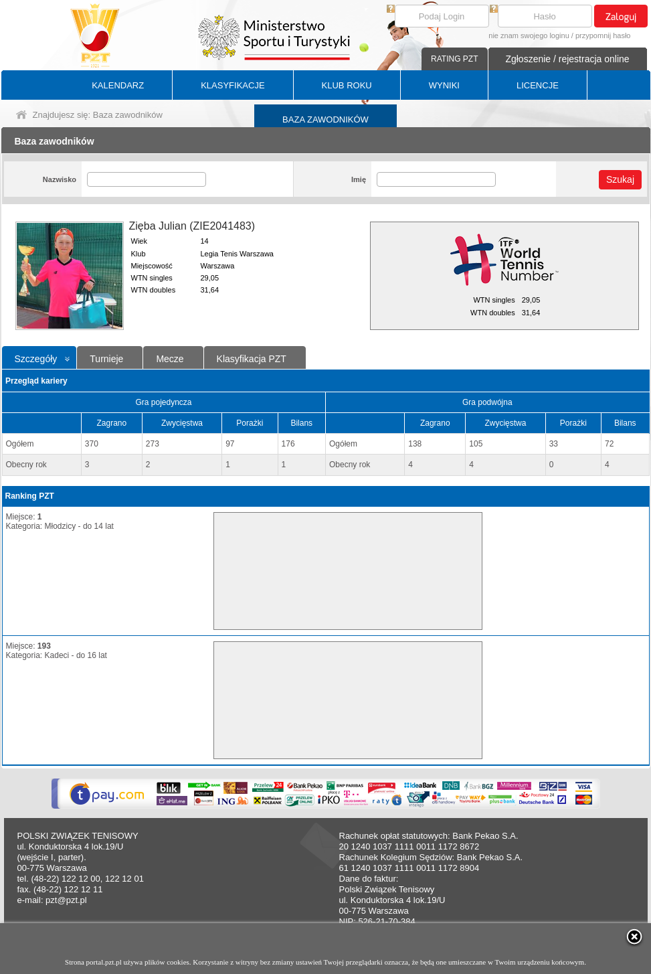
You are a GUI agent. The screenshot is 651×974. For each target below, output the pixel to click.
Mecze (169, 358)
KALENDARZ (118, 85)
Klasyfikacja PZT (251, 358)
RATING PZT (454, 59)
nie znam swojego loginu (528, 35)
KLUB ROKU (347, 85)
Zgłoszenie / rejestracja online (567, 59)
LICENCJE (538, 85)
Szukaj (620, 179)
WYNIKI (444, 85)
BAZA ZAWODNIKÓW (325, 119)
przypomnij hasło (603, 35)
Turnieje (106, 358)
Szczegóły (36, 358)
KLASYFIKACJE (232, 85)
